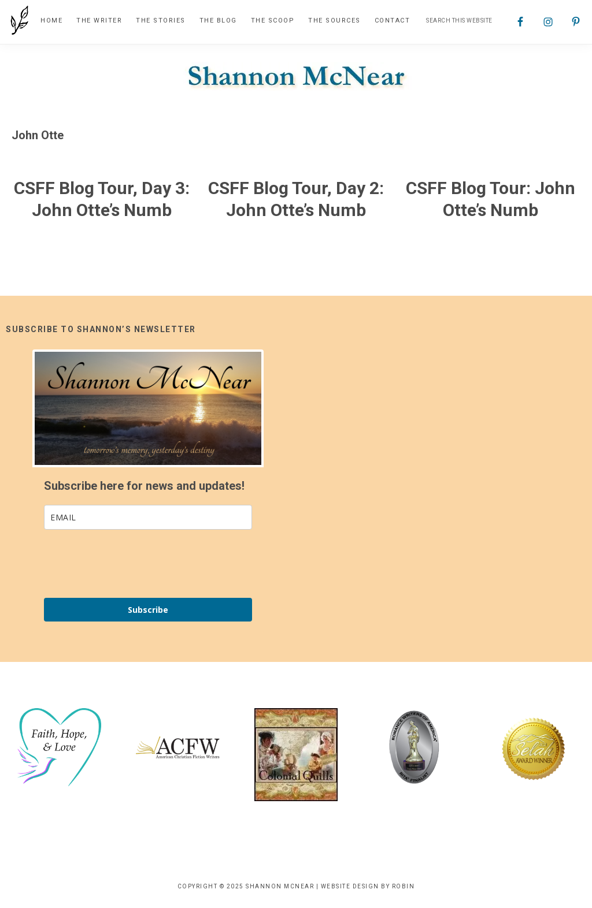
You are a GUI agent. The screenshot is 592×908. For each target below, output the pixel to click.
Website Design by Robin (368, 886)
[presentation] (132, 563)
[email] (148, 517)
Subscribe (148, 609)
